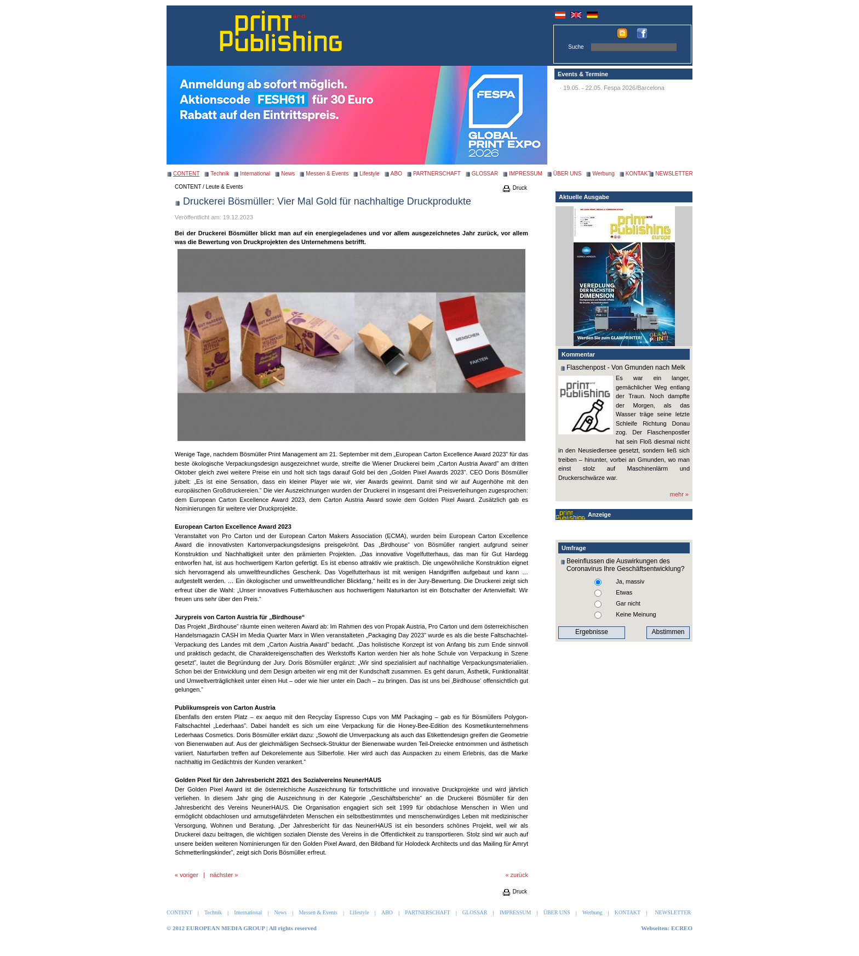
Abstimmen (667, 632)
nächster (221, 875)
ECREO (681, 928)
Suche (575, 47)
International (255, 174)
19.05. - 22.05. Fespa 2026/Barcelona (614, 87)
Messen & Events (327, 174)
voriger (189, 875)
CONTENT (188, 187)
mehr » (679, 494)
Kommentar (578, 354)
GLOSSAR (485, 174)
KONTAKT (638, 174)
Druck (514, 188)
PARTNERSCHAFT (437, 174)
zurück (519, 875)
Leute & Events (224, 187)
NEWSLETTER (673, 174)
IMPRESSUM (525, 174)
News (288, 174)
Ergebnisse (591, 632)
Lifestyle (369, 174)
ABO (396, 174)
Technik (219, 174)
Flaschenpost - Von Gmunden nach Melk (625, 367)
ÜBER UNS (567, 174)
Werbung (603, 174)
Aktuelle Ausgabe (584, 197)
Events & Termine (583, 74)
